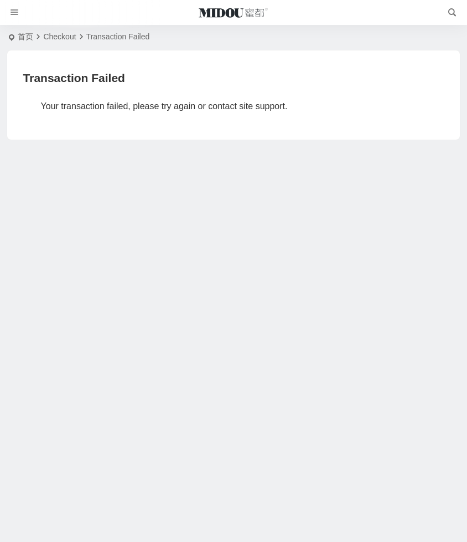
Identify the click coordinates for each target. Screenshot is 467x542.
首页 (25, 36)
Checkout (59, 36)
